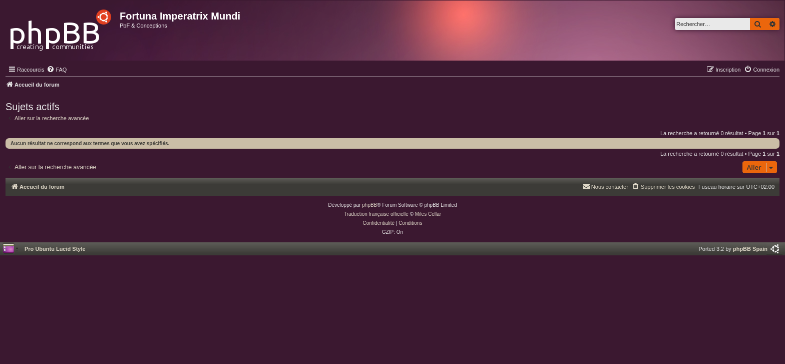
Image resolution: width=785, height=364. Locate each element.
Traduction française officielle (376, 214)
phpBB (369, 205)
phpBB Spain (750, 249)
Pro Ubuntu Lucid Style (55, 249)
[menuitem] (57, 70)
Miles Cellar (428, 214)
